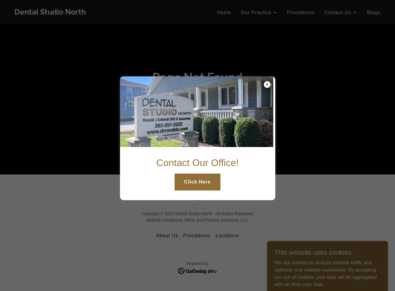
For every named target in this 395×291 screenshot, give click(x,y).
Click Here (197, 181)
